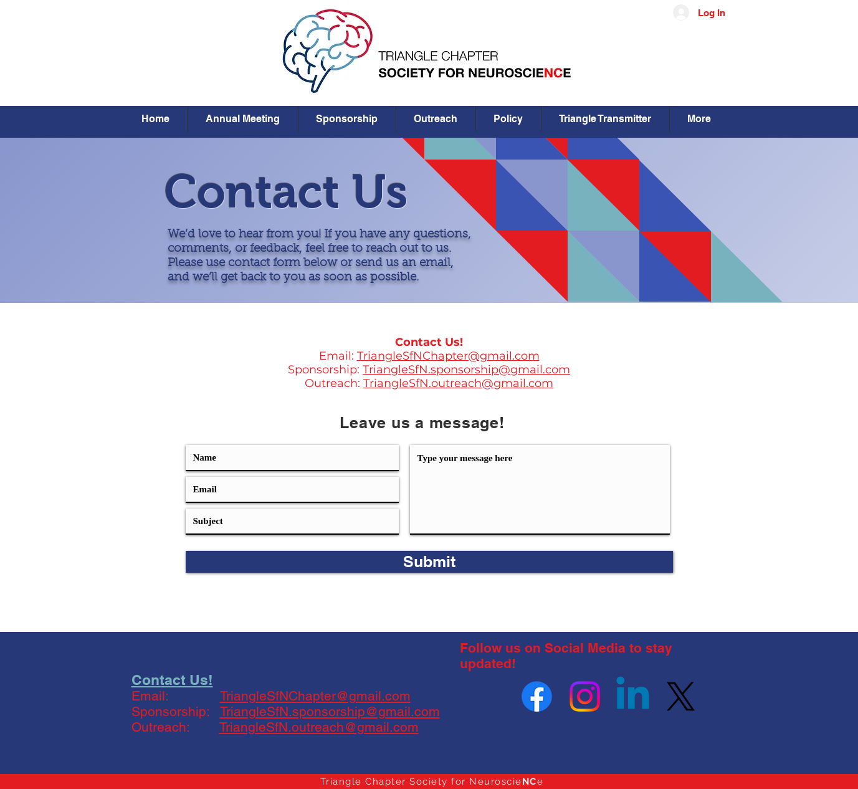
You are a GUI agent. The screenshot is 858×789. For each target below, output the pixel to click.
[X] (680, 696)
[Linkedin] (633, 696)
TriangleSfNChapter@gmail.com (448, 356)
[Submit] (429, 562)
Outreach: (334, 383)
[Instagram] (585, 696)
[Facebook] (537, 696)
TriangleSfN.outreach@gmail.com (458, 383)
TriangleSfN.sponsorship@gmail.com (466, 369)
